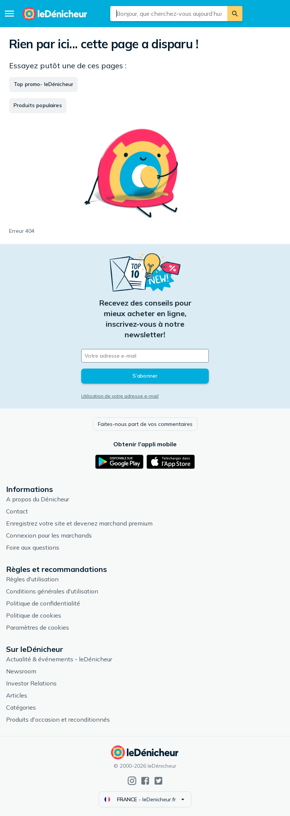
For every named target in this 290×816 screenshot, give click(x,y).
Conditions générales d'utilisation (52, 591)
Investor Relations (31, 683)
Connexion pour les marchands (49, 535)
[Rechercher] (234, 13)
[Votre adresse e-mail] (145, 356)
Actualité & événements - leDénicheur (59, 659)
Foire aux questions (32, 547)
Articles (16, 695)
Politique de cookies (33, 615)
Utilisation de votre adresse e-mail (120, 396)
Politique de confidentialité (43, 603)
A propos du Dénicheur (37, 499)
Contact (17, 511)
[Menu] (9, 14)
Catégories (21, 707)
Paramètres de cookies (37, 627)
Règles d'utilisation (32, 579)
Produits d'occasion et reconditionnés (58, 719)
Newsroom (21, 671)
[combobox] (169, 13)
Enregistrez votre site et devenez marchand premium (79, 523)
